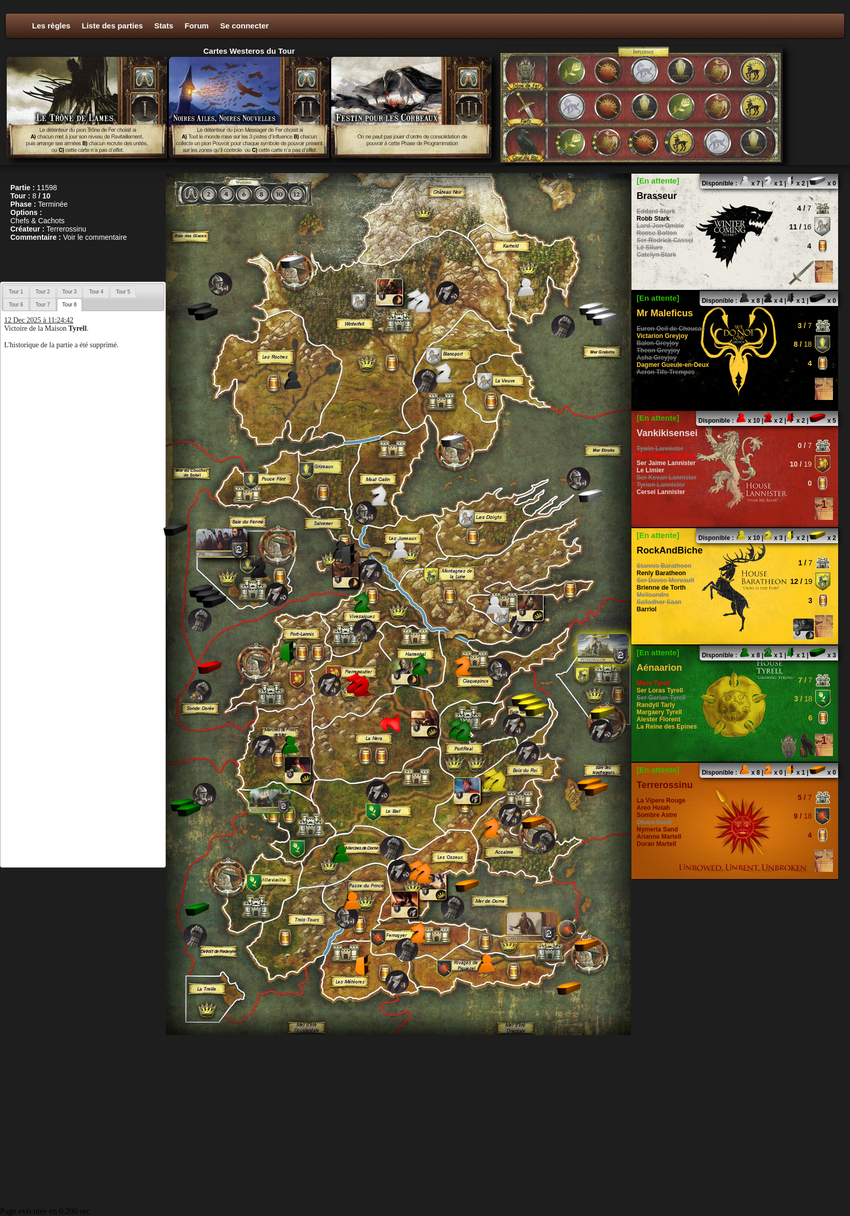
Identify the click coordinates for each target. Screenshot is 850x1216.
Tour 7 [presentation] (43, 304)
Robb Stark (653, 218)
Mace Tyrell (653, 683)
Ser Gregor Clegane (666, 455)
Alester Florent (659, 719)
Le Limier (650, 470)
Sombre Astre (657, 815)
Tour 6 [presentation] (16, 304)
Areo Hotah (653, 807)
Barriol (647, 609)
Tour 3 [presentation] (70, 292)
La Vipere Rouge (661, 800)
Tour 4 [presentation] (96, 292)
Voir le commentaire (95, 237)
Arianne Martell (659, 836)
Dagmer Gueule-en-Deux (673, 364)
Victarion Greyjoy (662, 336)
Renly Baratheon (661, 573)
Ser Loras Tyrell (660, 690)
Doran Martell (656, 844)
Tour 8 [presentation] (70, 304)
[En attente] (658, 180)
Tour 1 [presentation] (16, 292)
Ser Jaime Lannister (666, 463)
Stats (164, 25)
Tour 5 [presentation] (123, 292)
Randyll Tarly (656, 705)
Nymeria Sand (657, 829)
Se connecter (244, 25)
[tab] (16, 291)
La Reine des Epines (667, 726)
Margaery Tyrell (659, 712)
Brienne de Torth (661, 587)
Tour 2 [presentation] (43, 292)
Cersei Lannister (661, 492)
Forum (196, 25)
